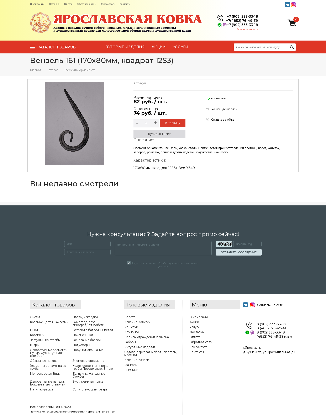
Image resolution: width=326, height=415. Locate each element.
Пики (34, 330)
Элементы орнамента (79, 70)
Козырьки (131, 332)
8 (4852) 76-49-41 (271, 328)
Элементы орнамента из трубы (48, 367)
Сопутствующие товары (90, 389)
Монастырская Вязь (45, 373)
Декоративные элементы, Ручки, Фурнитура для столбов (49, 352)
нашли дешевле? (221, 109)
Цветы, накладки (85, 317)
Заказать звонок (247, 29)
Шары (34, 344)
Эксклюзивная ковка (88, 381)
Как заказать (107, 3)
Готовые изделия (125, 47)
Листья (35, 317)
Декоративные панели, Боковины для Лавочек (47, 383)
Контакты (125, 3)
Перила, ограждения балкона (146, 337)
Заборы (130, 342)
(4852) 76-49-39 (275, 336)
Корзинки (37, 334)
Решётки (131, 327)
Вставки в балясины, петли (93, 330)
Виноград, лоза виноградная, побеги (88, 323)
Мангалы (130, 364)
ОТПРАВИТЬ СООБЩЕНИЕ (239, 252)
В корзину (172, 123)
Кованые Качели (136, 359)
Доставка (54, 3)
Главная (35, 70)
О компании (37, 3)
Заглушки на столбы (45, 339)
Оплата (68, 3)
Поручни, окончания (88, 349)
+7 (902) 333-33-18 (242, 16)
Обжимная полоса (43, 360)
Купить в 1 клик (159, 134)
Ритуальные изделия (140, 347)
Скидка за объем (221, 119)
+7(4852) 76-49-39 (242, 20)
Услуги (195, 327)
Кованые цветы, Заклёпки (49, 322)
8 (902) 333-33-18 (271, 324)
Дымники (131, 369)
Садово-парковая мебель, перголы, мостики (150, 353)
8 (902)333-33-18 (271, 332)
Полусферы (81, 344)
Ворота (129, 317)
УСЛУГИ (180, 47)
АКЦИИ (159, 47)
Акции (194, 322)
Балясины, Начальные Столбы (89, 375)
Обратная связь (86, 3)
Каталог (52, 70)
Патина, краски (41, 389)
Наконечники (83, 334)
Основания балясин (87, 339)
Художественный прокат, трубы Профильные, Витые (93, 367)
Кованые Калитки (137, 322)
